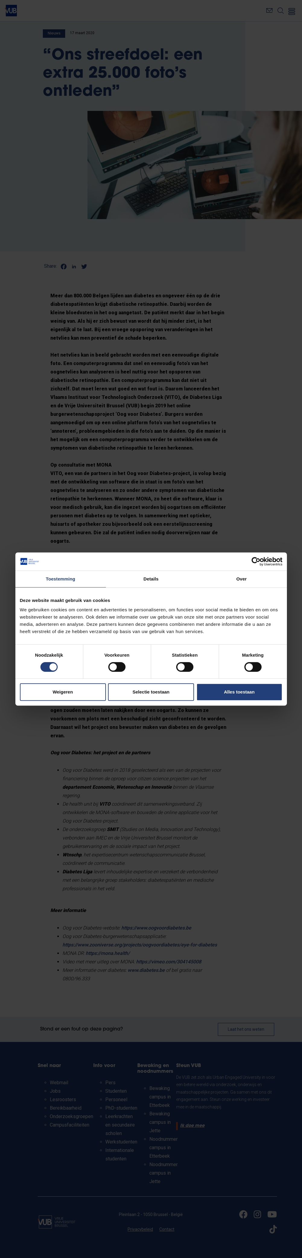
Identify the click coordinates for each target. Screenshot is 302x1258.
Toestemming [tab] (60, 578)
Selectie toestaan (151, 691)
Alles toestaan (239, 691)
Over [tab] (241, 578)
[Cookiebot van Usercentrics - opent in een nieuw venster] (256, 561)
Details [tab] (151, 578)
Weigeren (62, 691)
